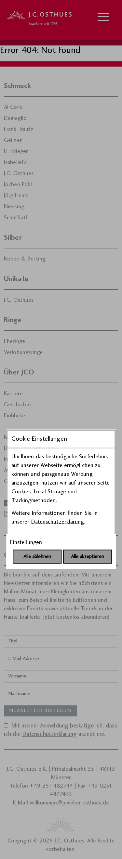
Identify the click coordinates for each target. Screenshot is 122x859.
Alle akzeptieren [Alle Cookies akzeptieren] (87, 487)
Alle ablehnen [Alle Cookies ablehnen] (37, 487)
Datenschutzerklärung (57, 452)
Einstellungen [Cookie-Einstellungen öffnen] (26, 472)
